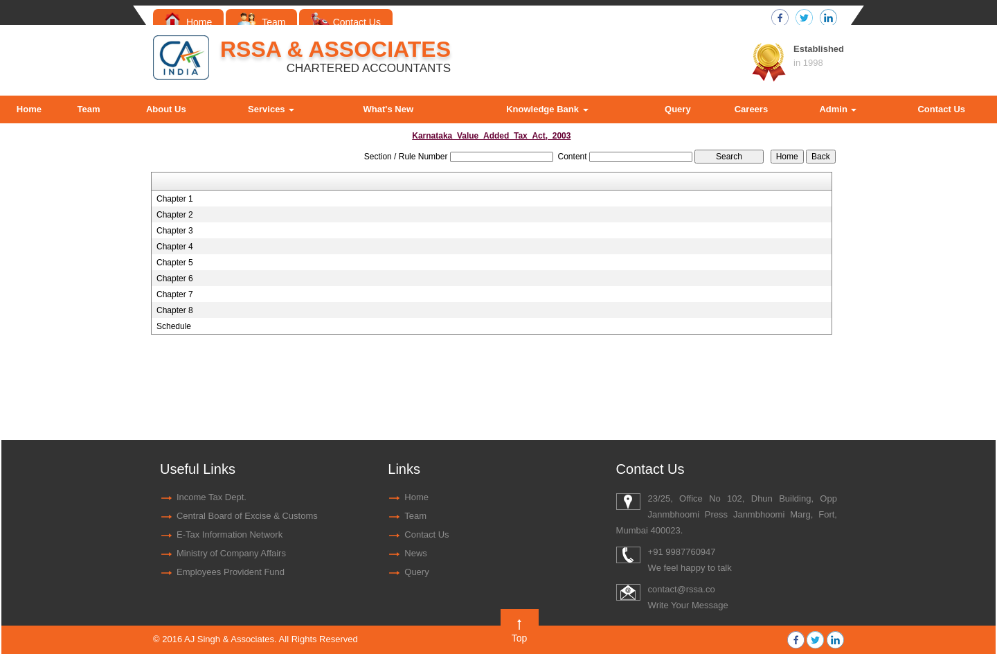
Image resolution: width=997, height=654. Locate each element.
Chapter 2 (174, 215)
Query (678, 109)
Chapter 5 (174, 262)
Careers (751, 109)
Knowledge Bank (547, 109)
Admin (837, 109)
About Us (166, 109)
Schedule (173, 326)
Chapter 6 (174, 278)
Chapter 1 (174, 199)
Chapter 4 (174, 246)
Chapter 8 (174, 310)
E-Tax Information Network (229, 534)
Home (188, 22)
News (415, 553)
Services (271, 109)
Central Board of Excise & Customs (247, 516)
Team (261, 22)
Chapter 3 (174, 231)
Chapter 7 (174, 294)
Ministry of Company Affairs (231, 553)
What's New (388, 109)
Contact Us (346, 22)
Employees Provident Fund (231, 572)
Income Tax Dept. (211, 497)
